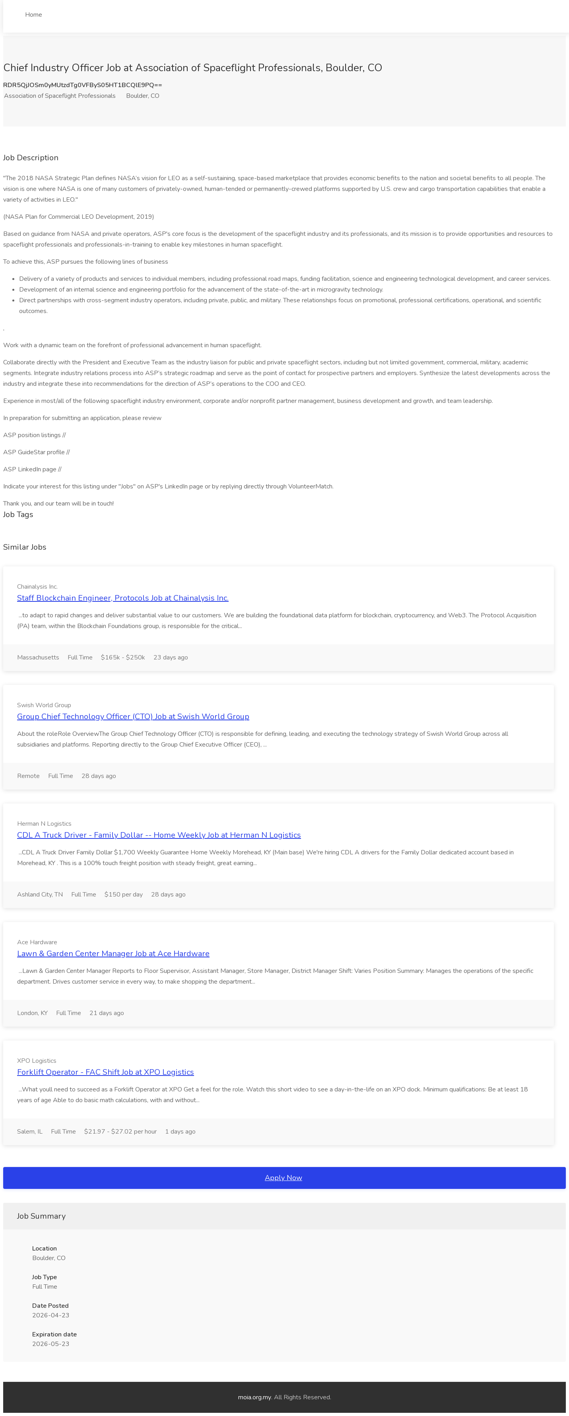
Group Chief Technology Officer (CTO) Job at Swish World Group (133, 716)
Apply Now (283, 1178)
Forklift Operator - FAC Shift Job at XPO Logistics (105, 1072)
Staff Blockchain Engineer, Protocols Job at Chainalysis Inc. (123, 598)
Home (33, 14)
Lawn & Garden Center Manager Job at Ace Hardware (113, 953)
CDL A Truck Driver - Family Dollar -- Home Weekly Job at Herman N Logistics (159, 835)
